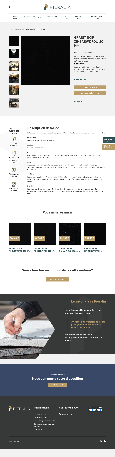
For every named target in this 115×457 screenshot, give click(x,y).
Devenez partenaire (40, 425)
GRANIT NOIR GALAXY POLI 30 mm (68, 255)
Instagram (101, 449)
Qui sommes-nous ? (40, 422)
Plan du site (38, 437)
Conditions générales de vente (44, 429)
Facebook (105, 449)
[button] (90, 93)
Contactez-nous (57, 392)
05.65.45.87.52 (67, 422)
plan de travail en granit (63, 182)
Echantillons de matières (108, 147)
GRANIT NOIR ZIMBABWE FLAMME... (16, 255)
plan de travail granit (59, 192)
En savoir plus (79, 102)
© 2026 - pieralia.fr (15, 449)
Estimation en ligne (108, 140)
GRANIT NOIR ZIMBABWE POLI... (94, 254)
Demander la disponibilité (58, 287)
